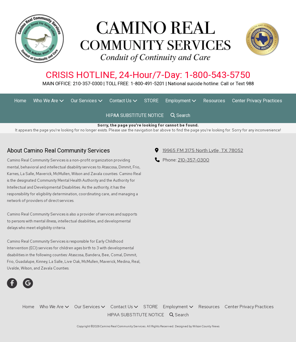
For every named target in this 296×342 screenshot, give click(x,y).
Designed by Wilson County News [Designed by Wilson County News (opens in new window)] (197, 326)
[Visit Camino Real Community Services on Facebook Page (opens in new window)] (12, 283)
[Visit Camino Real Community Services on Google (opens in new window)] (28, 283)
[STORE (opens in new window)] (151, 101)
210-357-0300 (193, 160)
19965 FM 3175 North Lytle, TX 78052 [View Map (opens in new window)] (202, 150)
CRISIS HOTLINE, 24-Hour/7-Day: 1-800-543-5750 (148, 74)
